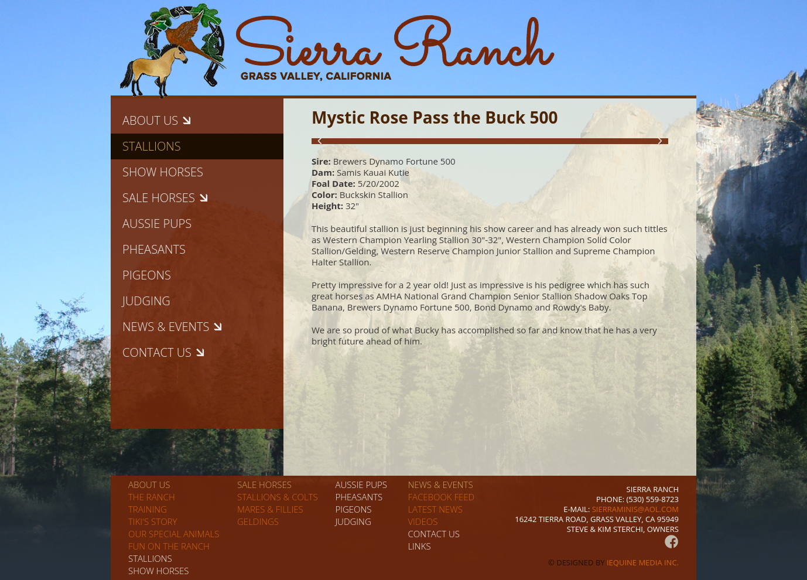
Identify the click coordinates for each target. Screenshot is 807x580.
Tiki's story (152, 521)
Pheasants (154, 249)
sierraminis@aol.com (635, 509)
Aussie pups (157, 223)
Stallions (151, 146)
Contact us (434, 534)
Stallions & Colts (277, 497)
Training (147, 509)
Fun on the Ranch (169, 546)
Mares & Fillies (270, 509)
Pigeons (146, 275)
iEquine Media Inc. (643, 562)
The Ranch (151, 497)
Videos (422, 521)
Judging (146, 301)
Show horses (162, 172)
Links (419, 546)
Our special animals (173, 534)
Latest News (435, 509)
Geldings (258, 521)
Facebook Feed (441, 497)
